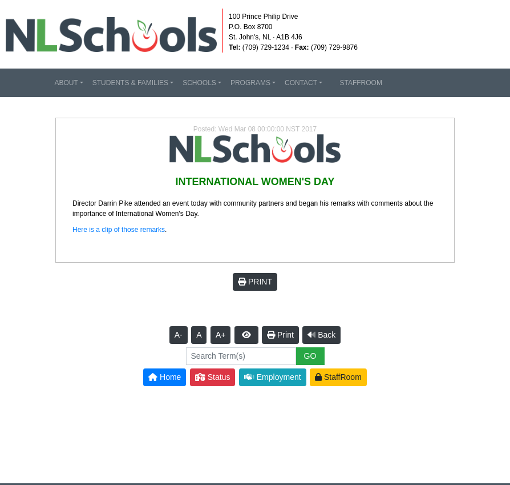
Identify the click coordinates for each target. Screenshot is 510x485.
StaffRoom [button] (338, 377)
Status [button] (212, 377)
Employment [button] (272, 377)
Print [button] (280, 334)
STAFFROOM (356, 83)
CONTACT (301, 83)
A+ (221, 334)
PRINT (255, 281)
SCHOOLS (199, 83)
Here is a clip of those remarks (118, 230)
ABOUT (66, 83)
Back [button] (321, 334)
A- (179, 334)
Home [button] (164, 377)
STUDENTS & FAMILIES (130, 83)
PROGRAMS (250, 83)
